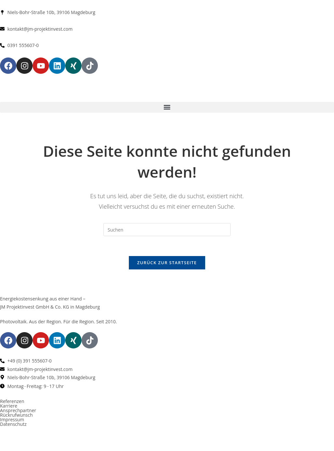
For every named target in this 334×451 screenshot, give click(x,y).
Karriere (8, 406)
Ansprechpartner (18, 410)
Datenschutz (13, 424)
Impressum (12, 419)
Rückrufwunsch (16, 415)
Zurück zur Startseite (167, 263)
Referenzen (12, 401)
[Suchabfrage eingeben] (167, 229)
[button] (167, 107)
